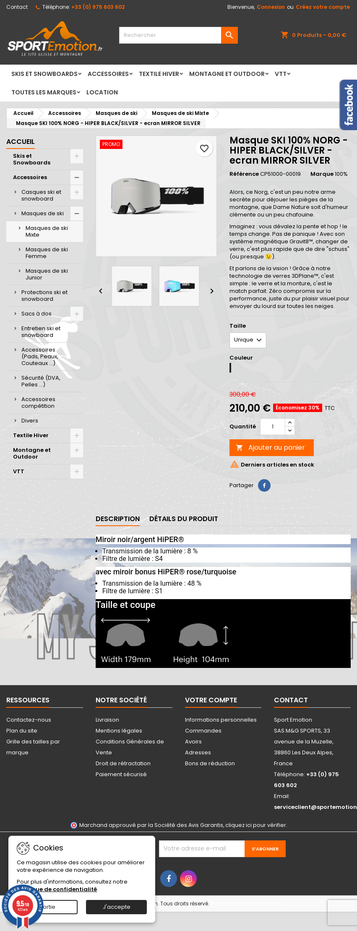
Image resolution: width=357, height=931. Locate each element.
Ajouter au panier (270, 447)
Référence (244, 174)
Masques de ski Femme (47, 252)
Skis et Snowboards (44, 74)
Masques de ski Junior (47, 274)
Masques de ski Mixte (47, 231)
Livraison (107, 720)
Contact (17, 6)
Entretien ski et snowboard (40, 331)
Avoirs (193, 742)
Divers (29, 421)
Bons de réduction (210, 763)
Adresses (198, 752)
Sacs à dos (36, 314)
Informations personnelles (221, 720)
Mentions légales (119, 731)
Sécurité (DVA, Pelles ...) (40, 381)
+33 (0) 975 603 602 (98, 6)
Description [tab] (118, 519)
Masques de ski (42, 213)
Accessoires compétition (38, 402)
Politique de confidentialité (57, 889)
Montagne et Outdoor (227, 74)
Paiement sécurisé (121, 774)
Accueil (20, 141)
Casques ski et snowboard (41, 195)
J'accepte (116, 907)
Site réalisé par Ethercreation (245, 903)
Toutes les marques (43, 92)
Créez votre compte (323, 6)
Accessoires (108, 74)
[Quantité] (272, 426)
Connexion (271, 6)
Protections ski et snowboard (44, 295)
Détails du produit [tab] (183, 519)
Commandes (203, 731)
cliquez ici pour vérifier (255, 825)
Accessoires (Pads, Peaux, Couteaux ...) (39, 356)
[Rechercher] (178, 35)
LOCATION (102, 92)
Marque (322, 174)
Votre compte (211, 700)
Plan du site (21, 731)
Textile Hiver (159, 74)
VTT (281, 74)
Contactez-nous (28, 720)
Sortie (47, 907)
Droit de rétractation (123, 763)
